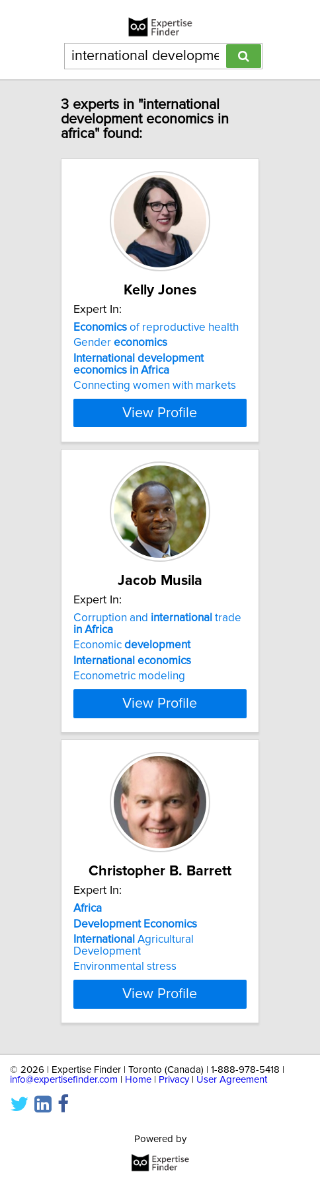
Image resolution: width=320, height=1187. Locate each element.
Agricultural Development (133, 945)
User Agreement (231, 1080)
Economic (131, 645)
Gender (120, 343)
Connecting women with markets (154, 385)
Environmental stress (125, 966)
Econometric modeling (129, 676)
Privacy (174, 1080)
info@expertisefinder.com (64, 1080)
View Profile (159, 412)
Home (138, 1080)
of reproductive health (156, 327)
